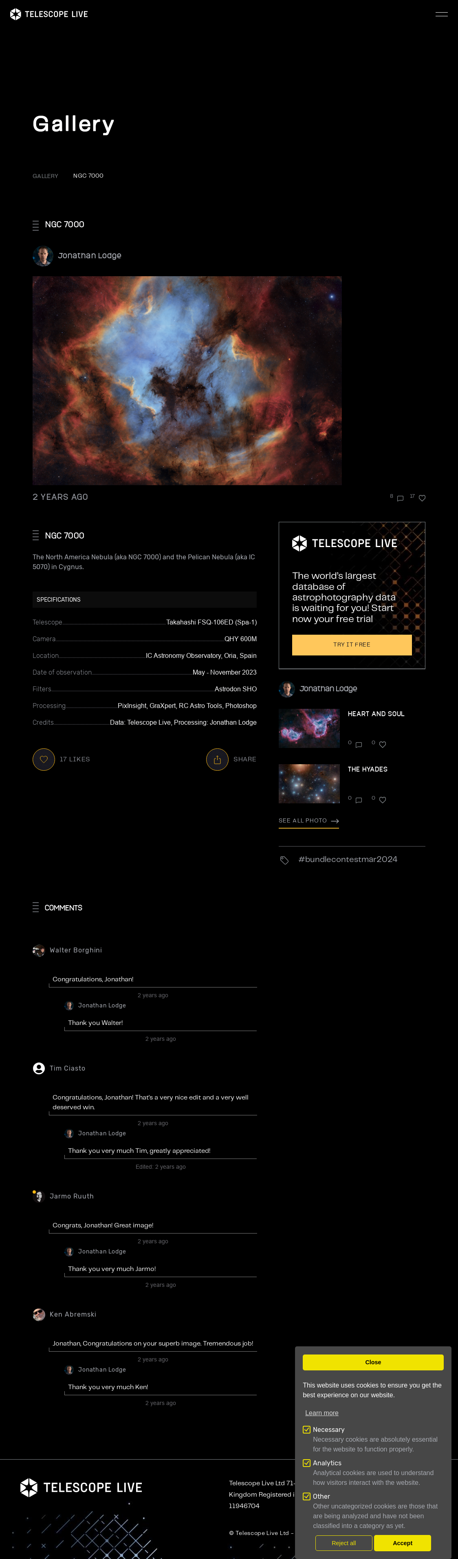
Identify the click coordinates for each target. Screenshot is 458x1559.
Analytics (327, 1463)
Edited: (161, 1166)
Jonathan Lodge (90, 255)
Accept (402, 1543)
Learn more (322, 1412)
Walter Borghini (76, 950)
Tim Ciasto (68, 1068)
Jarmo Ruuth (72, 1196)
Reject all (344, 1543)
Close (373, 1362)
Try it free (352, 645)
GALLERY (45, 176)
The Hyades (368, 769)
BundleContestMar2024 (351, 860)
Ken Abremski (73, 1314)
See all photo (309, 821)
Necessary (329, 1430)
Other (321, 1496)
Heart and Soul (376, 713)
